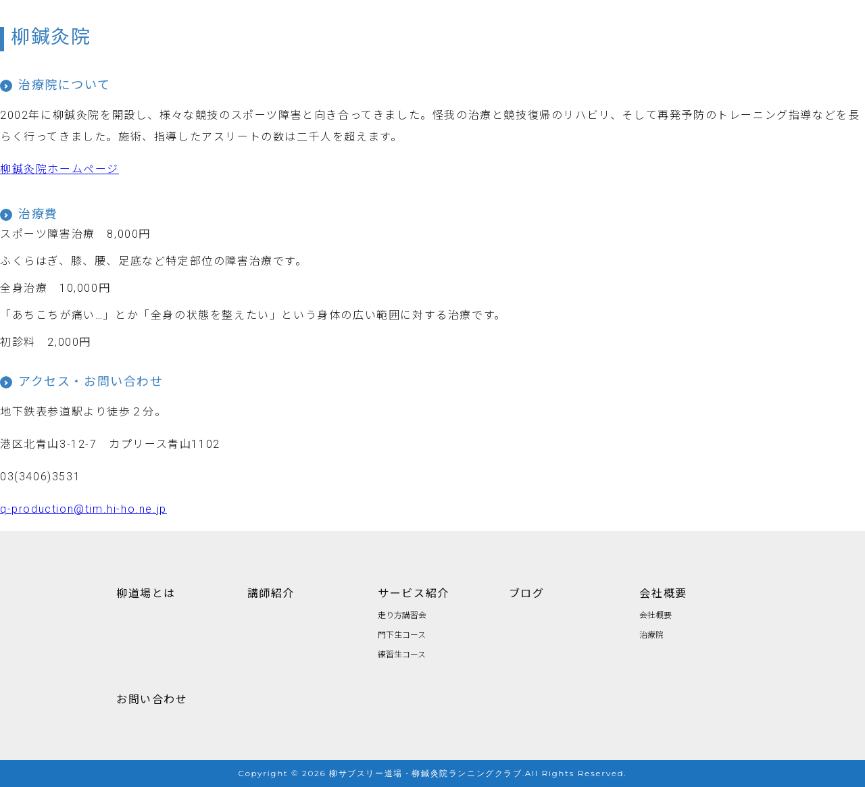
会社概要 (663, 592)
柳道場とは (146, 592)
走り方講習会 (402, 614)
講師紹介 (271, 592)
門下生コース (402, 634)
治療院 (651, 634)
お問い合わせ (152, 698)
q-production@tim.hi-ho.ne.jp (83, 509)
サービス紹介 (413, 592)
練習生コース (402, 653)
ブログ (527, 592)
